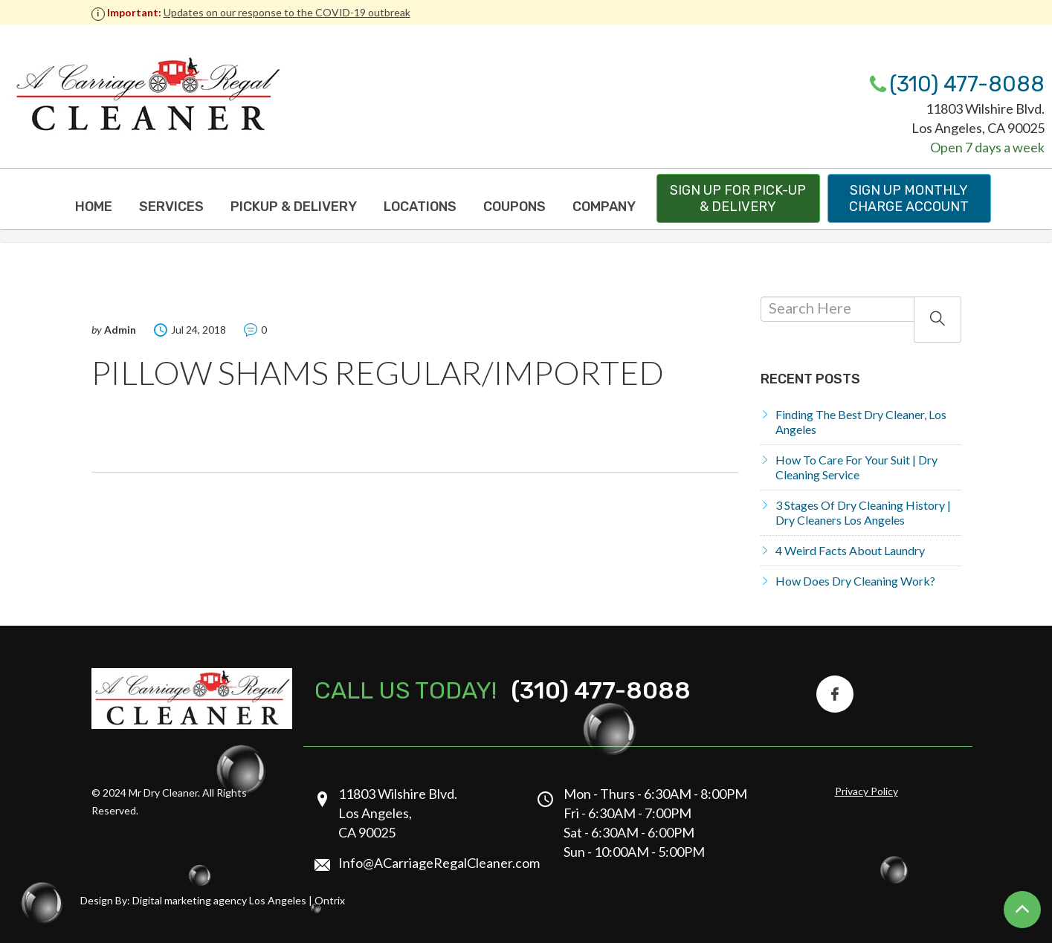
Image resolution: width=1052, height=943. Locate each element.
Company (604, 206)
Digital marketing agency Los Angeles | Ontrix (238, 900)
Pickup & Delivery (293, 206)
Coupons (514, 206)
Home (93, 206)
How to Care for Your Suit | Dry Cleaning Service (856, 467)
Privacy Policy (866, 791)
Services (171, 206)
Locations (420, 206)
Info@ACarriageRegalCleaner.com (439, 863)
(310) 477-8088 (967, 84)
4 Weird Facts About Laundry (850, 550)
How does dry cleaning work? (855, 581)
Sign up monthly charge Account (909, 198)
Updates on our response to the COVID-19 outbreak (287, 12)
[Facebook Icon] (834, 694)
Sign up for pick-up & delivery (738, 198)
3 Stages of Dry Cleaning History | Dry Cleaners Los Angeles (863, 512)
